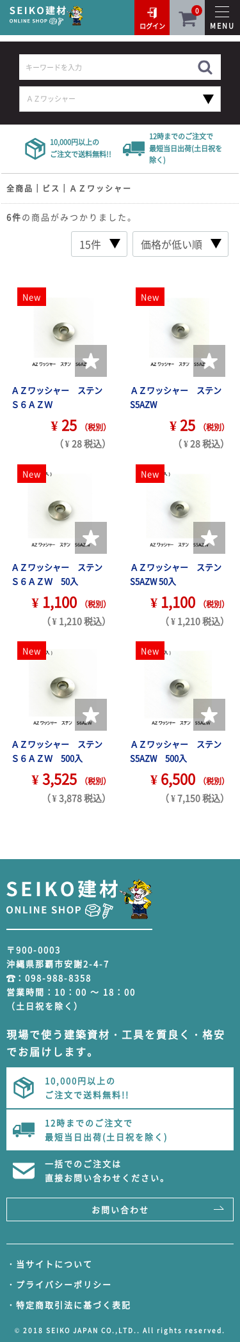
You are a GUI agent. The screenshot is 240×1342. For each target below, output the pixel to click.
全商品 (19, 188)
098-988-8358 (58, 978)
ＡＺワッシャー (100, 188)
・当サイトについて (49, 1264)
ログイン (152, 26)
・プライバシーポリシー (59, 1284)
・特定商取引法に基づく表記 (68, 1305)
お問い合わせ (120, 1209)
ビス (51, 188)
